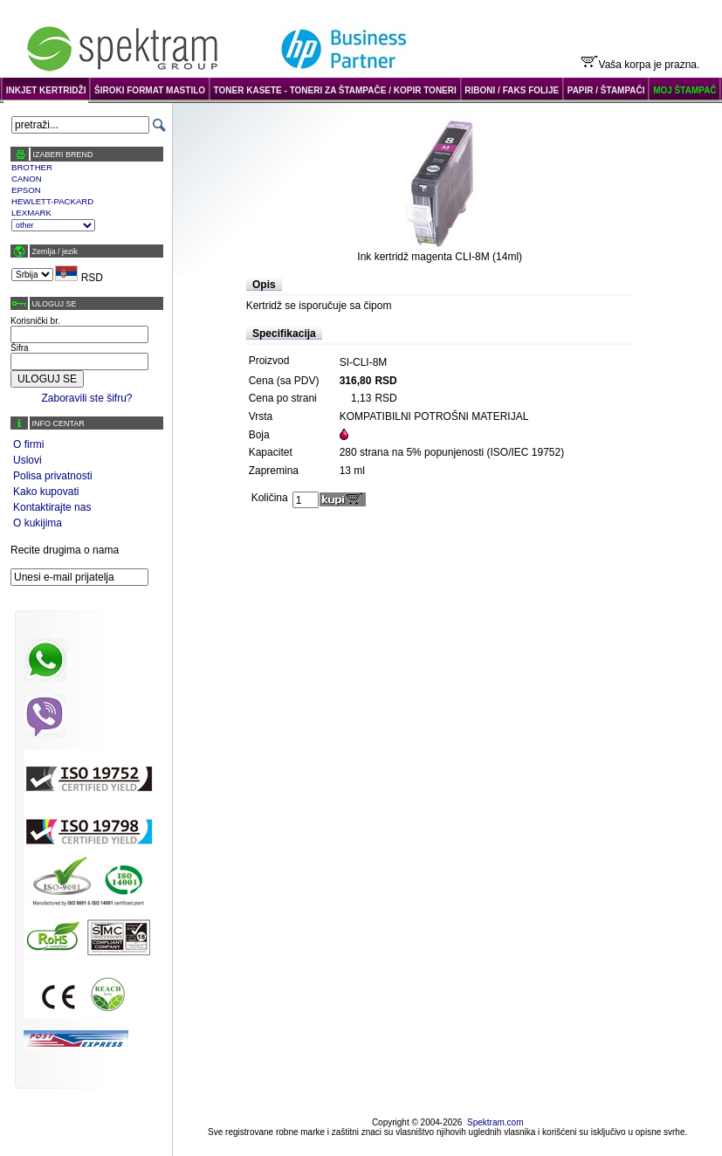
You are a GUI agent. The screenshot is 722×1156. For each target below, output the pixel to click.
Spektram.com (495, 1122)
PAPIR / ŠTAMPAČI (606, 90)
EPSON (26, 190)
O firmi (28, 444)
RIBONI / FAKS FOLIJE (511, 90)
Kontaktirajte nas (52, 507)
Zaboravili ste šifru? (86, 398)
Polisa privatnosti (53, 476)
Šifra (19, 348)
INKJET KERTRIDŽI (46, 90)
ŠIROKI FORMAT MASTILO (149, 90)
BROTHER (31, 167)
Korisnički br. (35, 321)
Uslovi (27, 460)
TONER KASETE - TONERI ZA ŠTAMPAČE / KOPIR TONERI (335, 90)
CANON (26, 178)
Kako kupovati (46, 491)
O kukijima (37, 523)
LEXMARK (31, 212)
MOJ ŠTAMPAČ (684, 90)
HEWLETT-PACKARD (52, 201)
